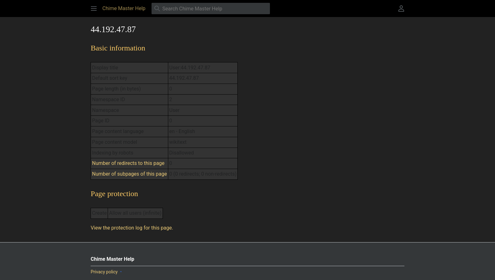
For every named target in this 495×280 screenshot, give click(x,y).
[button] (94, 8)
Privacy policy (104, 271)
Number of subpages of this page (129, 174)
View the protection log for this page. (132, 228)
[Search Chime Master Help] (211, 8)
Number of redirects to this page (128, 163)
